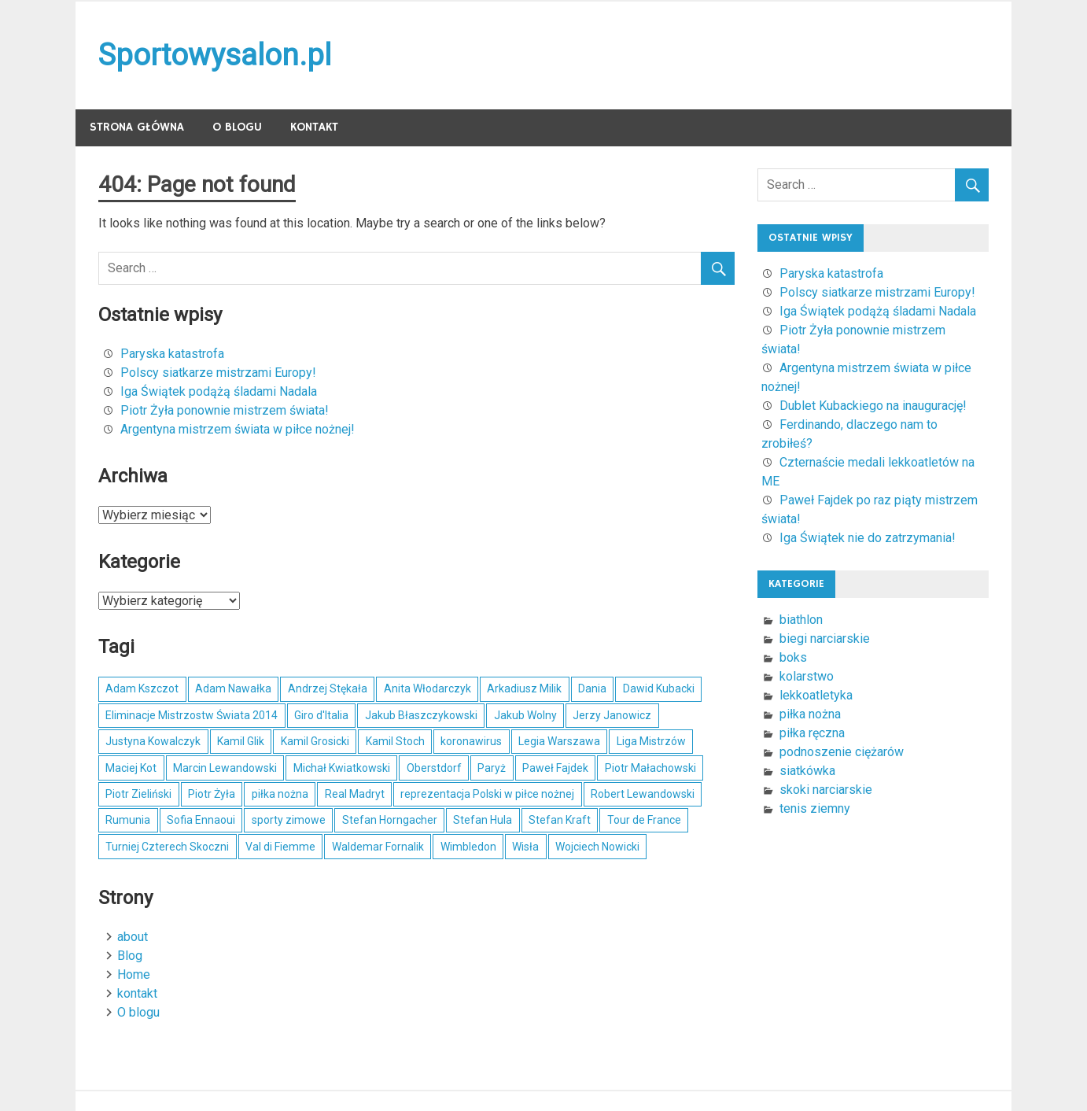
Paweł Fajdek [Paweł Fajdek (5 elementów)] (555, 768)
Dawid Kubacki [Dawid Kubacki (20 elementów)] (659, 688)
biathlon (801, 619)
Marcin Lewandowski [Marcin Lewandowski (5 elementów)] (225, 768)
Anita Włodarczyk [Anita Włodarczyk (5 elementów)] (427, 688)
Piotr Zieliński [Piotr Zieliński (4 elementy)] (138, 794)
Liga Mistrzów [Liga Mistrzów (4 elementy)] (651, 741)
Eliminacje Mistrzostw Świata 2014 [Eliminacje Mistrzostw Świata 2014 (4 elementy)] (191, 715)
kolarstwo (806, 676)
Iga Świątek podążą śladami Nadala (218, 391)
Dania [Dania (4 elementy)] (592, 688)
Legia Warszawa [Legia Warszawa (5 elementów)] (559, 741)
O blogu (237, 127)
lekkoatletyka (816, 695)
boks (793, 657)
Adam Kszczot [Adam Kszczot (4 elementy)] (142, 688)
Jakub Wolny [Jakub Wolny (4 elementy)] (525, 715)
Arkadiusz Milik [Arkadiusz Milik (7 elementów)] (524, 688)
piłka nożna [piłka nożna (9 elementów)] (280, 794)
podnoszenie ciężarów (841, 751)
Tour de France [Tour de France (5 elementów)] (644, 820)
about (132, 936)
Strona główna (137, 127)
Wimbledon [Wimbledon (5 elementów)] (468, 846)
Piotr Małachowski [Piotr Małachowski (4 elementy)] (650, 768)
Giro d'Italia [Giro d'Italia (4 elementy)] (321, 715)
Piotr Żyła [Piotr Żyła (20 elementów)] (211, 794)
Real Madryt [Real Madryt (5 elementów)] (355, 794)
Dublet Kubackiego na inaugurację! (873, 405)
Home (133, 974)
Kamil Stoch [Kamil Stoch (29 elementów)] (395, 741)
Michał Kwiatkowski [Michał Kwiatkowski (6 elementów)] (341, 768)
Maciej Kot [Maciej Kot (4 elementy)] (131, 768)
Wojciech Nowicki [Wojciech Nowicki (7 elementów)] (597, 846)
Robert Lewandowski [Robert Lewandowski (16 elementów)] (643, 794)
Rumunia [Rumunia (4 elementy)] (127, 820)
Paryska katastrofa (172, 353)
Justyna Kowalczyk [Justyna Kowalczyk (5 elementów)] (153, 741)
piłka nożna (810, 714)
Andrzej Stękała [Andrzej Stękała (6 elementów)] (327, 688)
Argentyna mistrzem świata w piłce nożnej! (237, 429)
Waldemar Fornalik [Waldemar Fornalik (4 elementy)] (378, 846)
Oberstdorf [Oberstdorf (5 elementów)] (434, 768)
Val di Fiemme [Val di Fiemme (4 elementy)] (280, 846)
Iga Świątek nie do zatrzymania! (867, 537)
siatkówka (807, 770)
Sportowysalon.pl (214, 55)
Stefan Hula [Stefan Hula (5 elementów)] (482, 820)
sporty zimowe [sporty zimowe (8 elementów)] (289, 820)
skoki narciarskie (825, 789)
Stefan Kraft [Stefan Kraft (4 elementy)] (560, 820)
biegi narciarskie (824, 638)
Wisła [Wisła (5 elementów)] (525, 846)
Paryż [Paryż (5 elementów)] (491, 768)
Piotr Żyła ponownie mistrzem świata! (224, 410)
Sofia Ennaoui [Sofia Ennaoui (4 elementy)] (201, 820)
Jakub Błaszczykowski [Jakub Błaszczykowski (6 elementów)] (421, 715)
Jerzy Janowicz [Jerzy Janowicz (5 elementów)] (612, 715)
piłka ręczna (812, 732)
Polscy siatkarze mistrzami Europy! (218, 372)
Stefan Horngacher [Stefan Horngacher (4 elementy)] (389, 820)
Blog (129, 955)
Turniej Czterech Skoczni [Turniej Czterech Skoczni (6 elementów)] (167, 846)
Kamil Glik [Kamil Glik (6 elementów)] (240, 741)
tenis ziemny (814, 808)
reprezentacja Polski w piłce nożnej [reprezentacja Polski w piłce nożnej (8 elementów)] (487, 794)
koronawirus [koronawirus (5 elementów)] (471, 741)
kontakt (314, 127)
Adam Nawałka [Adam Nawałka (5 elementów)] (233, 688)
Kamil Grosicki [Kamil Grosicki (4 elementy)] (315, 741)
